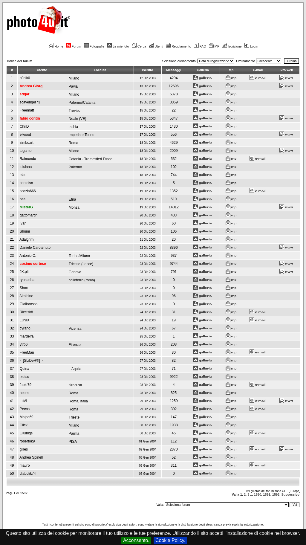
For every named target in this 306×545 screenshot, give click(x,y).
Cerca (139, 46)
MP (214, 46)
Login (251, 46)
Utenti (156, 46)
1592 (275, 494)
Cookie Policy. (170, 540)
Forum (73, 46)
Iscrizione (231, 46)
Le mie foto (118, 46)
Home (56, 46)
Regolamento (178, 46)
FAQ (200, 46)
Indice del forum (19, 61)
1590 (257, 494)
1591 (266, 494)
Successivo (290, 494)
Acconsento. (136, 540)
